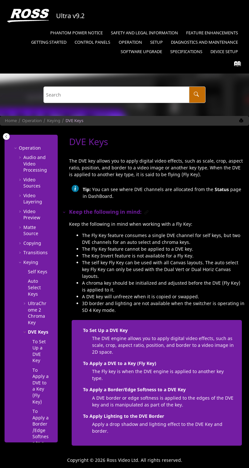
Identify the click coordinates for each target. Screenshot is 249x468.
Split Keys (33, 391)
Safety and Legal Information (144, 33)
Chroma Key (37, 163)
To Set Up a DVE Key (39, 201)
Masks (35, 379)
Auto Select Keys (34, 137)
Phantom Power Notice (76, 33)
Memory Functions (33, 407)
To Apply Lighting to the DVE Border (40, 335)
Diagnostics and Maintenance (204, 42)
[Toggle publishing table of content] (6, 136)
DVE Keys (74, 120)
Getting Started (48, 42)
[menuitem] (76, 33)
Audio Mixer (29, 423)
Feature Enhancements (212, 33)
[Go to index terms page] (235, 65)
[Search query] (124, 94)
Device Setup (224, 51)
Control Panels (92, 42)
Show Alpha (34, 366)
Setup (156, 42)
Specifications (186, 51)
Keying (53, 120)
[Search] (197, 94)
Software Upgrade (141, 51)
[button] (25, 154)
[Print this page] (242, 120)
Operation (130, 42)
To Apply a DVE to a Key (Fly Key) (119, 363)
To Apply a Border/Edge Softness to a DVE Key (40, 283)
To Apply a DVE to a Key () (40, 236)
